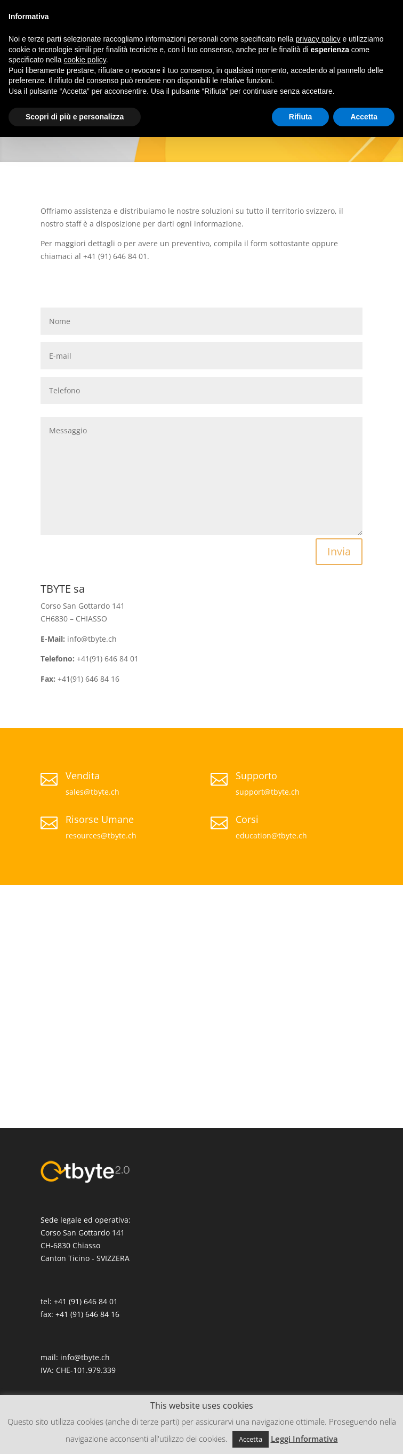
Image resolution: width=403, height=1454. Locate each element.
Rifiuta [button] (300, 116)
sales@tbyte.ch (92, 792)
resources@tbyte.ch (101, 835)
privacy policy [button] (318, 39)
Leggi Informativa (304, 1438)
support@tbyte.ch (268, 792)
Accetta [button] (250, 1439)
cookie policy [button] (85, 59)
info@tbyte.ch (85, 1357)
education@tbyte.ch (271, 835)
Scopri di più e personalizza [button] (75, 116)
